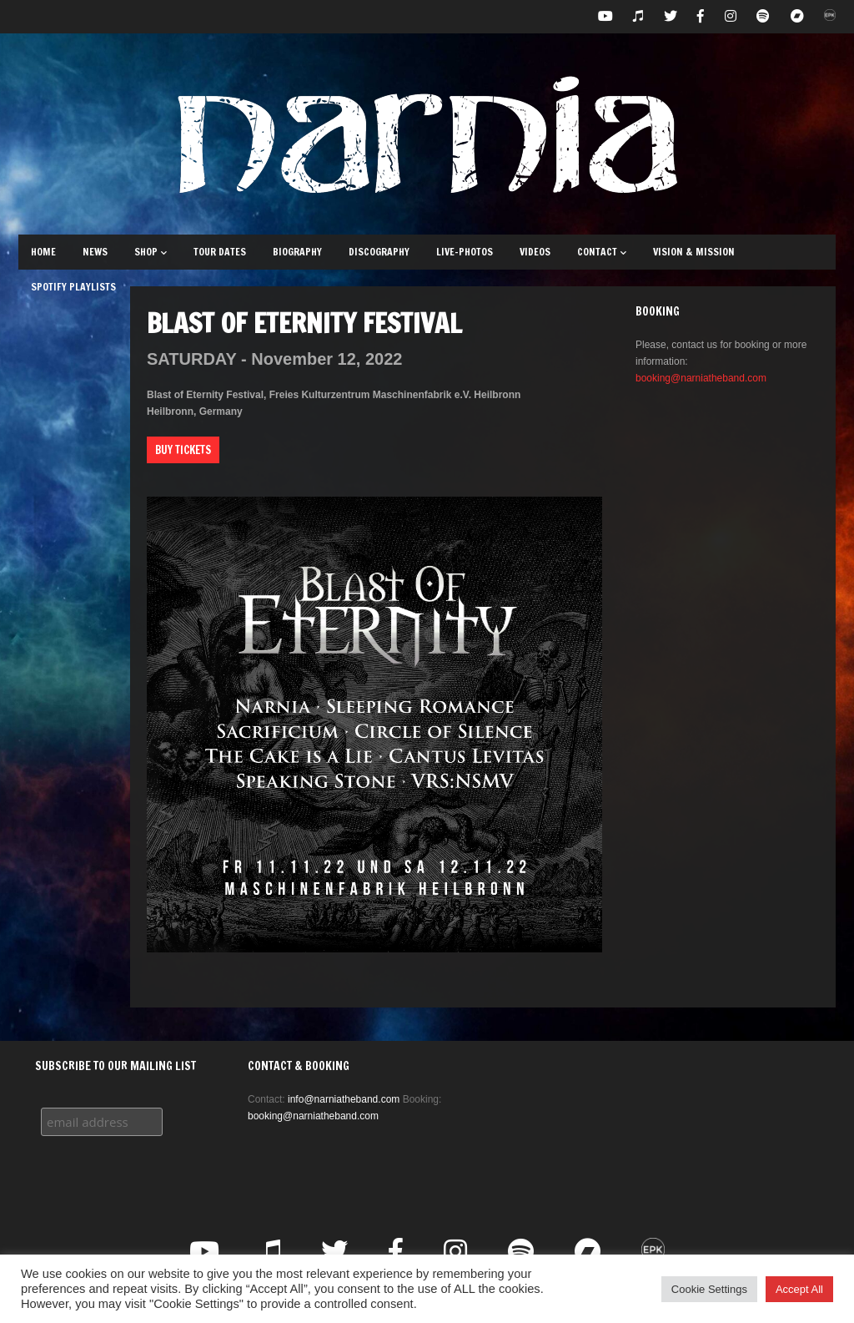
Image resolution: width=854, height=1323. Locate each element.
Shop (150, 252)
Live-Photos (464, 252)
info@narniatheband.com (343, 1099)
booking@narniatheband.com (700, 378)
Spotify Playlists (73, 287)
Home (43, 252)
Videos (535, 252)
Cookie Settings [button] (709, 1289)
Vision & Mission (694, 252)
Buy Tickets (183, 449)
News (95, 252)
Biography (297, 252)
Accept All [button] (799, 1289)
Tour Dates (219, 252)
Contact (601, 252)
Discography (379, 252)
